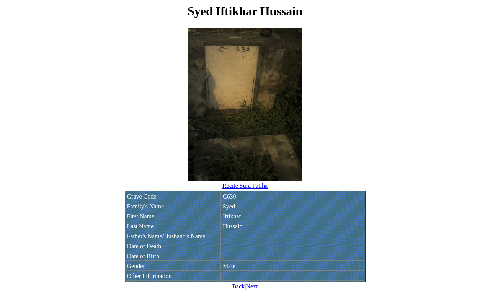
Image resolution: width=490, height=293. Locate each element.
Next (252, 286)
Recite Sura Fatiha (245, 185)
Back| (239, 286)
